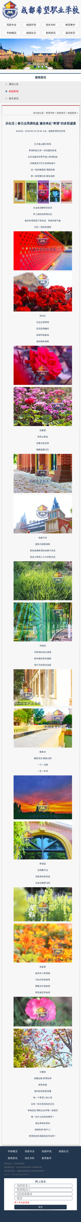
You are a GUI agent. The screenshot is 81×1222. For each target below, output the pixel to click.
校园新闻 (14, 91)
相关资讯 (14, 98)
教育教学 (70, 24)
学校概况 (11, 33)
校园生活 (31, 33)
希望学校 (50, 113)
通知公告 (14, 84)
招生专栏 (51, 24)
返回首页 (70, 33)
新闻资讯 (51, 33)
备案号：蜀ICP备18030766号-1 (17, 1174)
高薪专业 (11, 24)
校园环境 (31, 24)
